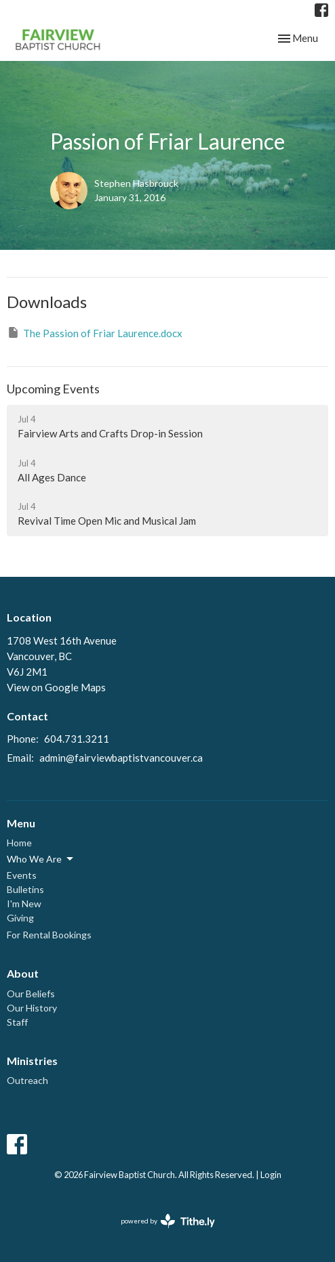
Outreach (27, 1080)
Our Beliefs (31, 993)
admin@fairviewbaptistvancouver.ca (121, 758)
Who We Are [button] (41, 859)
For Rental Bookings (49, 934)
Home (19, 842)
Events (22, 875)
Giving (20, 917)
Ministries (32, 1060)
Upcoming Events (53, 388)
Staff (17, 1022)
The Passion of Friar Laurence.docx (94, 332)
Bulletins (25, 889)
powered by (168, 1221)
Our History (32, 1008)
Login (270, 1174)
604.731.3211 (76, 739)
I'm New (24, 903)
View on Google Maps (56, 687)
